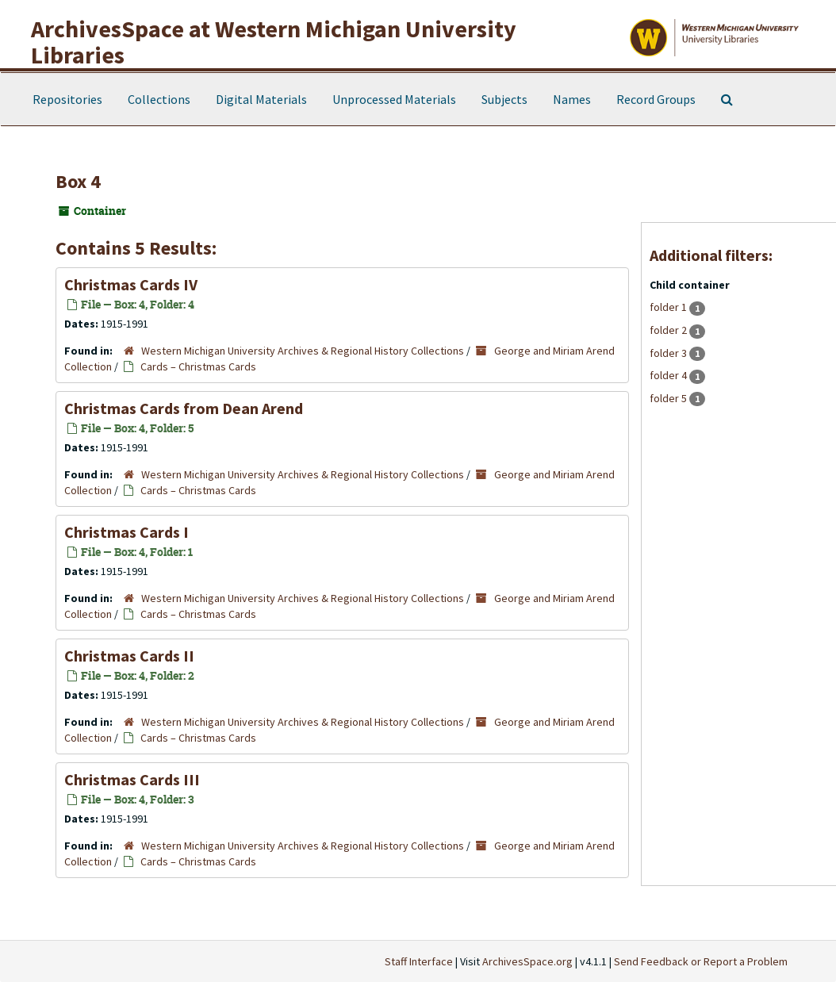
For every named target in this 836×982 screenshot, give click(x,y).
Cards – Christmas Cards (198, 366)
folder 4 (669, 375)
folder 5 (669, 398)
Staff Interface (419, 961)
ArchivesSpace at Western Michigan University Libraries (273, 41)
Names (572, 99)
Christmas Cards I (126, 532)
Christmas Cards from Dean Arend (183, 408)
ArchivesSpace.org (527, 961)
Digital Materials (261, 99)
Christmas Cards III (132, 779)
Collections (159, 99)
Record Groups (656, 99)
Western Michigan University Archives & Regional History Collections (302, 350)
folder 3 (669, 353)
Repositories (67, 99)
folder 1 (669, 307)
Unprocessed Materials (394, 99)
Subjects (504, 99)
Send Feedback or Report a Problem (701, 961)
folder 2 (669, 330)
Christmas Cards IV (130, 284)
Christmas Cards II (129, 656)
